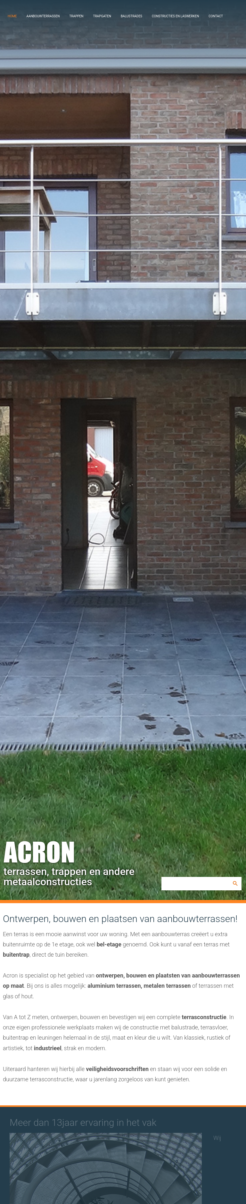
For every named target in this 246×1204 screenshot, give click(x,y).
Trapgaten (102, 16)
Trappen (76, 16)
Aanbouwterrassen (43, 16)
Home (12, 16)
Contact (216, 16)
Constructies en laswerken (175, 16)
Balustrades (131, 16)
